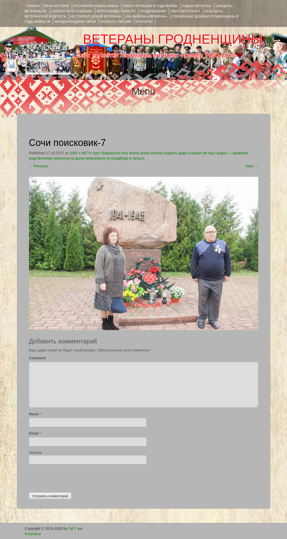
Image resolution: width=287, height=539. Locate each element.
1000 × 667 (78, 153)
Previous (38, 166)
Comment (37, 358)
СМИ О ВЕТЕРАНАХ (185, 11)
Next (252, 166)
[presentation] (68, 477)
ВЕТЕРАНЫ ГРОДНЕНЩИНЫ (172, 39)
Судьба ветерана (197, 6)
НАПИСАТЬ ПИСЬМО (116, 22)
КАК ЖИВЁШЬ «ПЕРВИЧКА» (146, 16)
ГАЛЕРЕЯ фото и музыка (71, 11)
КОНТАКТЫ (144, 22)
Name (34, 414)
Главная (33, 6)
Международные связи (75, 22)
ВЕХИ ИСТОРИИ (57, 6)
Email (34, 433)
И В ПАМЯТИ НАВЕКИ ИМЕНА (96, 6)
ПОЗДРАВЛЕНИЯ (153, 11)
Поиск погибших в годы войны (150, 6)
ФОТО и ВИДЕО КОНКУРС (116, 11)
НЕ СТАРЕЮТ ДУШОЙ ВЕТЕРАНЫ (95, 16)
